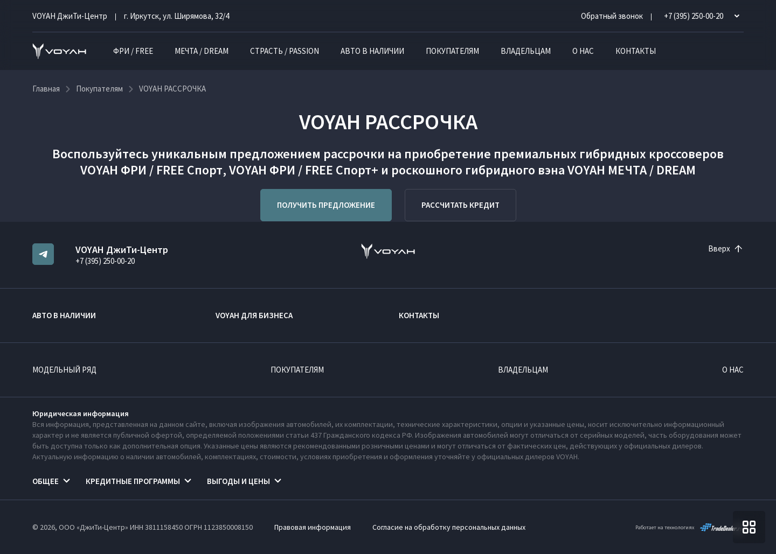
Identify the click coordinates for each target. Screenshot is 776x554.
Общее (45, 481)
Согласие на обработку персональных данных (448, 527)
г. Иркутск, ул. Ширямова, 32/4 (176, 16)
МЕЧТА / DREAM (201, 51)
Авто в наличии (372, 51)
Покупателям (452, 51)
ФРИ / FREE (133, 51)
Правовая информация (312, 527)
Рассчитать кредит (460, 205)
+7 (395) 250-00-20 (105, 261)
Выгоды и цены (238, 481)
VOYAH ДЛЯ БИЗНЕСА (254, 315)
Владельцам (526, 51)
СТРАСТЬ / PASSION (284, 51)
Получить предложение (326, 205)
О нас (583, 51)
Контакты (635, 51)
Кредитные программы (133, 481)
